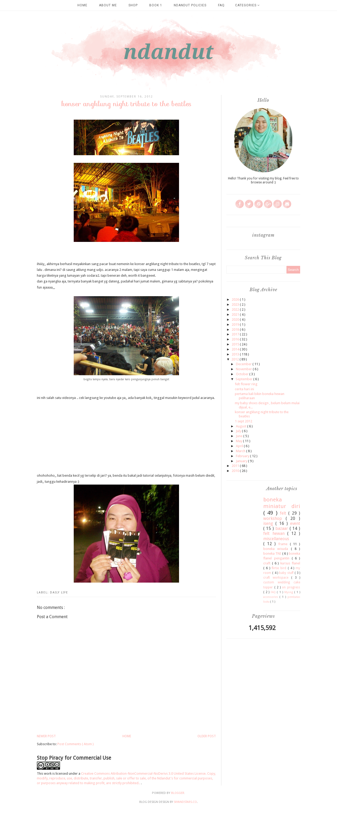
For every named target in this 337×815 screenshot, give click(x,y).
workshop (274, 518)
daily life (59, 592)
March (241, 451)
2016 (236, 339)
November (244, 369)
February (243, 456)
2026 (236, 299)
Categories (247, 5)
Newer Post (46, 736)
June (239, 436)
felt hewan (275, 533)
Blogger (177, 793)
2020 (236, 319)
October (242, 374)
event (295, 523)
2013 (236, 354)
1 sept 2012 (243, 421)
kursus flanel (290, 563)
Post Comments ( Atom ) (75, 744)
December (244, 364)
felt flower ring (246, 384)
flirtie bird (280, 568)
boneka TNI (272, 553)
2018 (236, 329)
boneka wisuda (277, 549)
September (244, 379)
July (239, 431)
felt (284, 513)
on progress (291, 587)
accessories (271, 596)
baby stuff (287, 573)
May (239, 441)
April (240, 446)
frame (284, 544)
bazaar (282, 528)
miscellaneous (276, 538)
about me (108, 5)
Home (82, 5)
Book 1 (155, 5)
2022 (236, 309)
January (242, 461)
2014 (236, 349)
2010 (236, 471)
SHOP (133, 5)
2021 (236, 314)
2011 (236, 466)
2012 (235, 359)
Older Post (206, 736)
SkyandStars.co (185, 802)
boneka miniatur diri (281, 502)
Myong (289, 592)
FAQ (221, 5)
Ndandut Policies (190, 5)
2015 (236, 344)
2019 (236, 324)
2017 (236, 334)
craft (267, 563)
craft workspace (277, 577)
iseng (269, 523)
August (241, 426)
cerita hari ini (244, 389)
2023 (236, 304)
